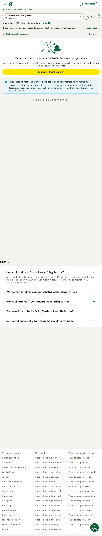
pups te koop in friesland (47, 520)
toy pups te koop (10, 453)
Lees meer (92, 28)
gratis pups (7, 462)
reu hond (6, 529)
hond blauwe (8, 486)
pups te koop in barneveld (48, 491)
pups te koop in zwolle (80, 477)
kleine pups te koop (12, 458)
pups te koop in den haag (47, 510)
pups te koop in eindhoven (48, 505)
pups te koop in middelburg (82, 496)
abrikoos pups (9, 510)
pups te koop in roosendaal (82, 491)
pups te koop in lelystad (47, 477)
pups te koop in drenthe (80, 524)
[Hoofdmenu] (4, 3)
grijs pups (7, 501)
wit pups (6, 477)
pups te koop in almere (46, 467)
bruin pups (7, 505)
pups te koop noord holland (48, 472)
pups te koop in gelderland (82, 472)
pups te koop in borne (79, 467)
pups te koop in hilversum (81, 505)
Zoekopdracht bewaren (15, 34)
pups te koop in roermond (81, 482)
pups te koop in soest (79, 462)
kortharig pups (9, 472)
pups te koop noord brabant (48, 486)
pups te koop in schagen (80, 510)
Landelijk (46, 23)
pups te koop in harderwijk (48, 496)
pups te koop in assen (79, 520)
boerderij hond (9, 491)
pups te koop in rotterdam (48, 462)
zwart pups (7, 496)
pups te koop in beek (79, 486)
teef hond (40, 453)
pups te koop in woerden (81, 515)
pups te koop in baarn (79, 501)
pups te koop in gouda (46, 458)
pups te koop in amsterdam (48, 529)
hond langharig (9, 515)
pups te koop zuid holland (81, 453)
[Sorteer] (92, 34)
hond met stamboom (12, 482)
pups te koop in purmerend (48, 501)
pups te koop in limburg (46, 524)
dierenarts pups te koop (14, 467)
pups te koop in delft (45, 482)
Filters (92, 16)
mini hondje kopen (11, 520)
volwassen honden (11, 524)
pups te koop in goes (79, 458)
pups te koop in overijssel (47, 515)
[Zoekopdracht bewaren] (94, 527)
